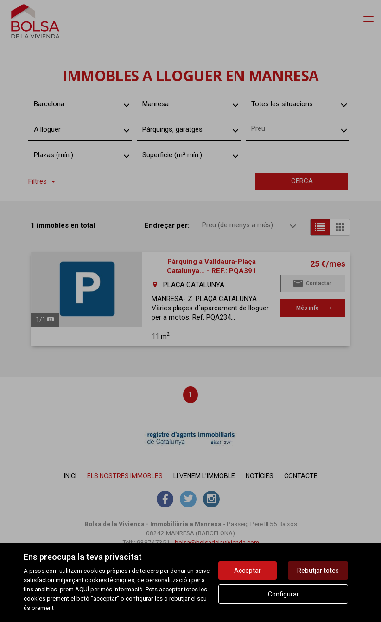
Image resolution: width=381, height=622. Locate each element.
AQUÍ (82, 589)
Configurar (283, 594)
